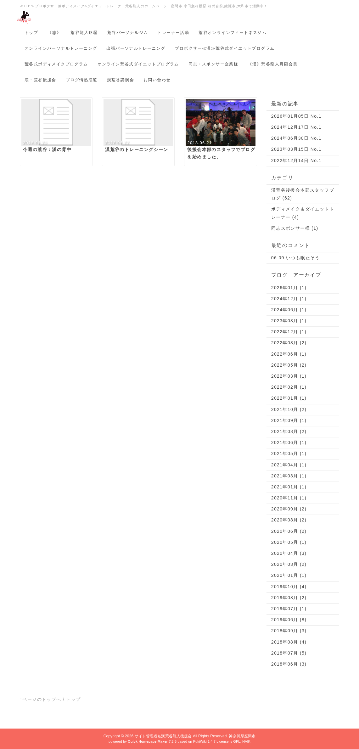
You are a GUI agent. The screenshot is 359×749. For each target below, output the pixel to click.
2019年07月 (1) (289, 608)
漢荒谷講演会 (120, 79)
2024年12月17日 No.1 (296, 127)
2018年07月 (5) (289, 653)
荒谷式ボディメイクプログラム (56, 64)
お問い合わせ (157, 79)
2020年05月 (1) (289, 542)
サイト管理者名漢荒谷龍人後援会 (163, 736)
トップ (31, 32)
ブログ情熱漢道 (82, 79)
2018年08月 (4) (289, 642)
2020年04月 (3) (289, 553)
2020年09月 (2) (289, 508)
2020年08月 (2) (289, 519)
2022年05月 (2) (289, 365)
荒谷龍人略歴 (84, 32)
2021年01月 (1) (289, 486)
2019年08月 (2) (289, 597)
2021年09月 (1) (289, 420)
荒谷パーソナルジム (127, 32)
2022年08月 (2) (289, 342)
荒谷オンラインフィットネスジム (232, 32)
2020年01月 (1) (289, 575)
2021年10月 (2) (289, 409)
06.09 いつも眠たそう (295, 257)
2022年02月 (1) (289, 387)
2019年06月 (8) (289, 619)
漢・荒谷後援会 (40, 79)
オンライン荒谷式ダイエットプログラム (138, 64)
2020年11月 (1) (289, 497)
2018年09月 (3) (289, 630)
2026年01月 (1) (289, 287)
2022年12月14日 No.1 (296, 160)
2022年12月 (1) (289, 331)
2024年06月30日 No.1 (296, 138)
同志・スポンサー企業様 (213, 64)
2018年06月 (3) (289, 664)
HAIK (246, 741)
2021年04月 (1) (289, 464)
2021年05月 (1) (289, 453)
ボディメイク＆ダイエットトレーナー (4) (302, 212)
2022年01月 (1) (289, 398)
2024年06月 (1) (289, 309)
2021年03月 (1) (289, 475)
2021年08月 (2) (289, 431)
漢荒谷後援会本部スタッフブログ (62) (302, 194)
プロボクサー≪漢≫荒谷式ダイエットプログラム (225, 48)
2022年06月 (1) (289, 354)
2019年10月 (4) (289, 586)
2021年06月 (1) (289, 442)
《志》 (54, 32)
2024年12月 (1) (289, 298)
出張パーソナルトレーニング (135, 48)
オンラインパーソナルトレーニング (61, 48)
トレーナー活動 (173, 32)
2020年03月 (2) (289, 564)
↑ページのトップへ (40, 699)
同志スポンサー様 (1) (294, 228)
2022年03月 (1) (289, 376)
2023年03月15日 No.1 (296, 149)
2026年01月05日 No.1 (296, 116)
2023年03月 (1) (289, 320)
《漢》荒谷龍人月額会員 (272, 64)
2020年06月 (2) (289, 531)
